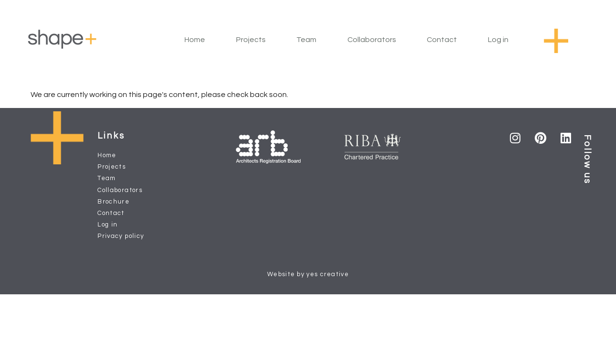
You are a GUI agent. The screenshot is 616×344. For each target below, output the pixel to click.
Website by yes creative (308, 274)
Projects (251, 39)
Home (194, 39)
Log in (498, 39)
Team (306, 39)
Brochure (113, 201)
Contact (442, 39)
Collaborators (371, 39)
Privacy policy (120, 236)
